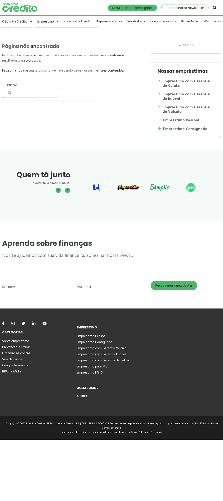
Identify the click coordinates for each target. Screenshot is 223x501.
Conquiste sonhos (163, 21)
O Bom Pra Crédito (16, 21)
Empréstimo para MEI (92, 366)
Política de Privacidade (150, 432)
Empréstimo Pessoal (178, 120)
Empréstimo (48, 21)
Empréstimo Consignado (182, 129)
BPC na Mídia (190, 21)
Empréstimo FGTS (90, 372)
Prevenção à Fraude (77, 21)
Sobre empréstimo (15, 341)
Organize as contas (109, 21)
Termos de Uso (127, 432)
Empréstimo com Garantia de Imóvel (183, 96)
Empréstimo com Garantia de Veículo (183, 109)
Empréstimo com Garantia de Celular (183, 83)
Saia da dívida (137, 21)
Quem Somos (87, 388)
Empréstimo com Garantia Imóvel (101, 354)
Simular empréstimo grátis (132, 8)
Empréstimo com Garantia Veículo (102, 348)
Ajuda (82, 396)
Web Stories (213, 21)
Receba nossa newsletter (185, 8)
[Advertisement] (111, 470)
